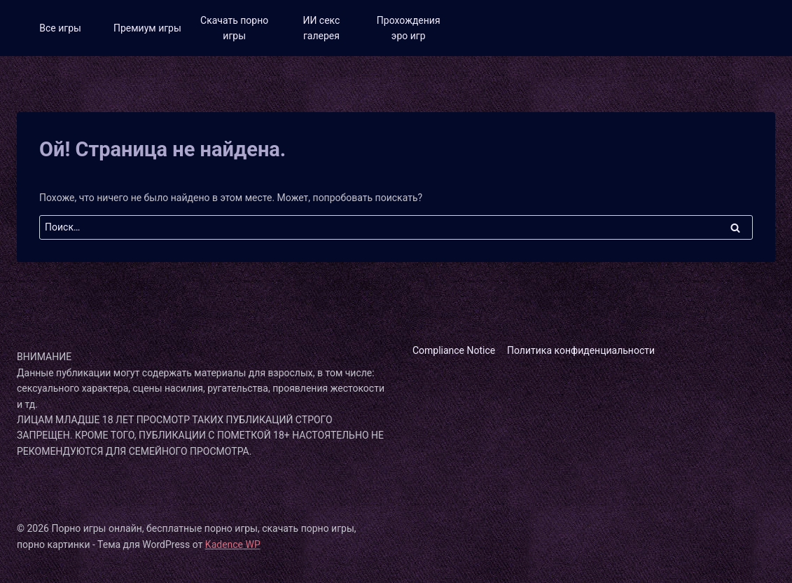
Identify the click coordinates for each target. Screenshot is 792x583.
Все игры (60, 28)
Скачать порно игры (234, 28)
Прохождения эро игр (408, 28)
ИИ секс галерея (321, 28)
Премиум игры (147, 28)
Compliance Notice (453, 350)
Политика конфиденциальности (581, 350)
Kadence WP (232, 544)
